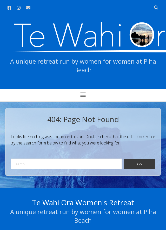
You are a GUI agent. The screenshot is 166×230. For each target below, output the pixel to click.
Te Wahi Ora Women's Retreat (83, 202)
